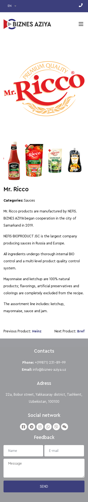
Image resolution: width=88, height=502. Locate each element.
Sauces (29, 200)
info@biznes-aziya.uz (49, 369)
